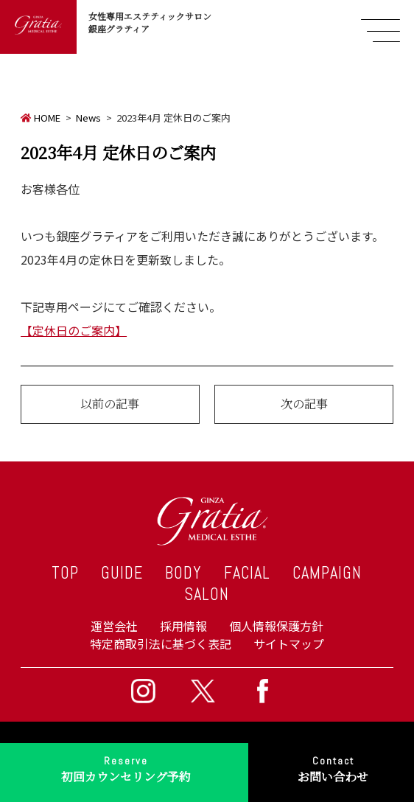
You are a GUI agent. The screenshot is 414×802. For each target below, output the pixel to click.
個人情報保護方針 (276, 626)
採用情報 (183, 626)
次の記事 (304, 403)
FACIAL (247, 573)
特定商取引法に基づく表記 (160, 643)
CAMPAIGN (327, 573)
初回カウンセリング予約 (126, 767)
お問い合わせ (333, 767)
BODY (183, 573)
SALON (206, 594)
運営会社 (114, 626)
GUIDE (122, 573)
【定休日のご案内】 (74, 330)
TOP (65, 573)
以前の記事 (109, 403)
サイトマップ (288, 643)
